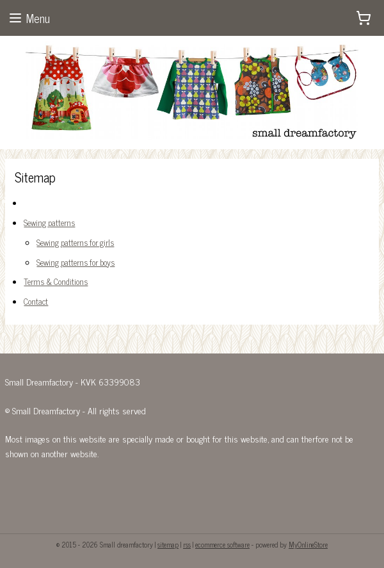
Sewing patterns (49, 222)
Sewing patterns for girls (75, 242)
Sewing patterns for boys (75, 262)
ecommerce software (222, 544)
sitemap (168, 544)
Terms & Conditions (56, 282)
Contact (36, 301)
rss (187, 544)
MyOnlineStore (308, 544)
